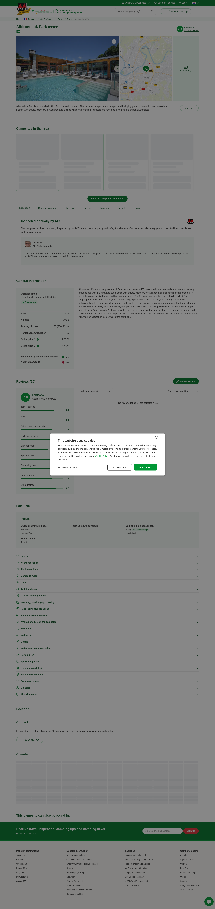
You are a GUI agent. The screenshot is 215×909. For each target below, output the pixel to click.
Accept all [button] (145, 467)
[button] (67, 467)
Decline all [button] (119, 467)
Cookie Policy (102, 455)
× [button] (160, 437)
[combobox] (156, 437)
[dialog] (107, 455)
